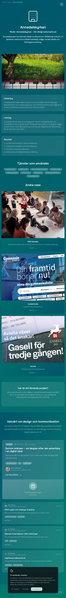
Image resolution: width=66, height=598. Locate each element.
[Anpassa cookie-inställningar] (15, 589)
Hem (4, 2)
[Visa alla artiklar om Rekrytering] (21, 517)
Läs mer (8, 521)
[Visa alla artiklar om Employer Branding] (11, 517)
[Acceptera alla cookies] (36, 589)
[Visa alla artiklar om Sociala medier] (11, 463)
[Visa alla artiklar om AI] (20, 463)
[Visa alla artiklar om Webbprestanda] (18, 565)
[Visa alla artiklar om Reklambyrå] (13, 541)
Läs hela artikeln (13, 475)
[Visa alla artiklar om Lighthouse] (8, 565)
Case (9, 2)
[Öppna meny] (62, 4)
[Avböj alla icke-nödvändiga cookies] (25, 589)
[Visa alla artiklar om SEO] (7, 541)
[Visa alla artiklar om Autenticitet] (27, 463)
